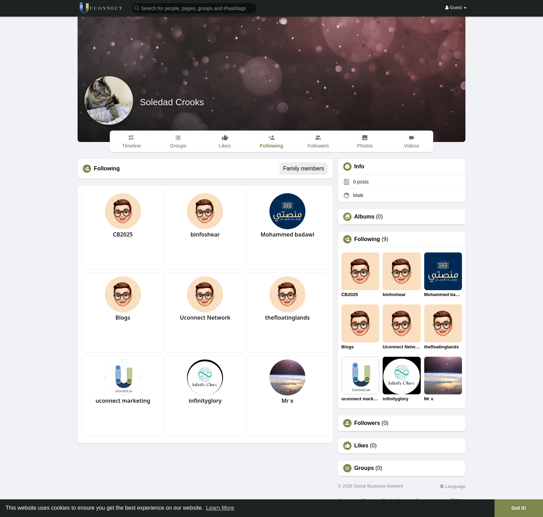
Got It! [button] (518, 508)
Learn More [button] (220, 508)
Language (452, 486)
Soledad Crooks (172, 102)
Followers (367, 423)
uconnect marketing (123, 400)
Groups (364, 468)
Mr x (287, 400)
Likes (361, 445)
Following (367, 239)
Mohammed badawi (287, 234)
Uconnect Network (205, 317)
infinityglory (205, 400)
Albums (364, 217)
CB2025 (123, 234)
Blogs (122, 317)
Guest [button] (455, 7)
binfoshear (205, 234)
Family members (303, 168)
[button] (194, 8)
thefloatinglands (287, 317)
